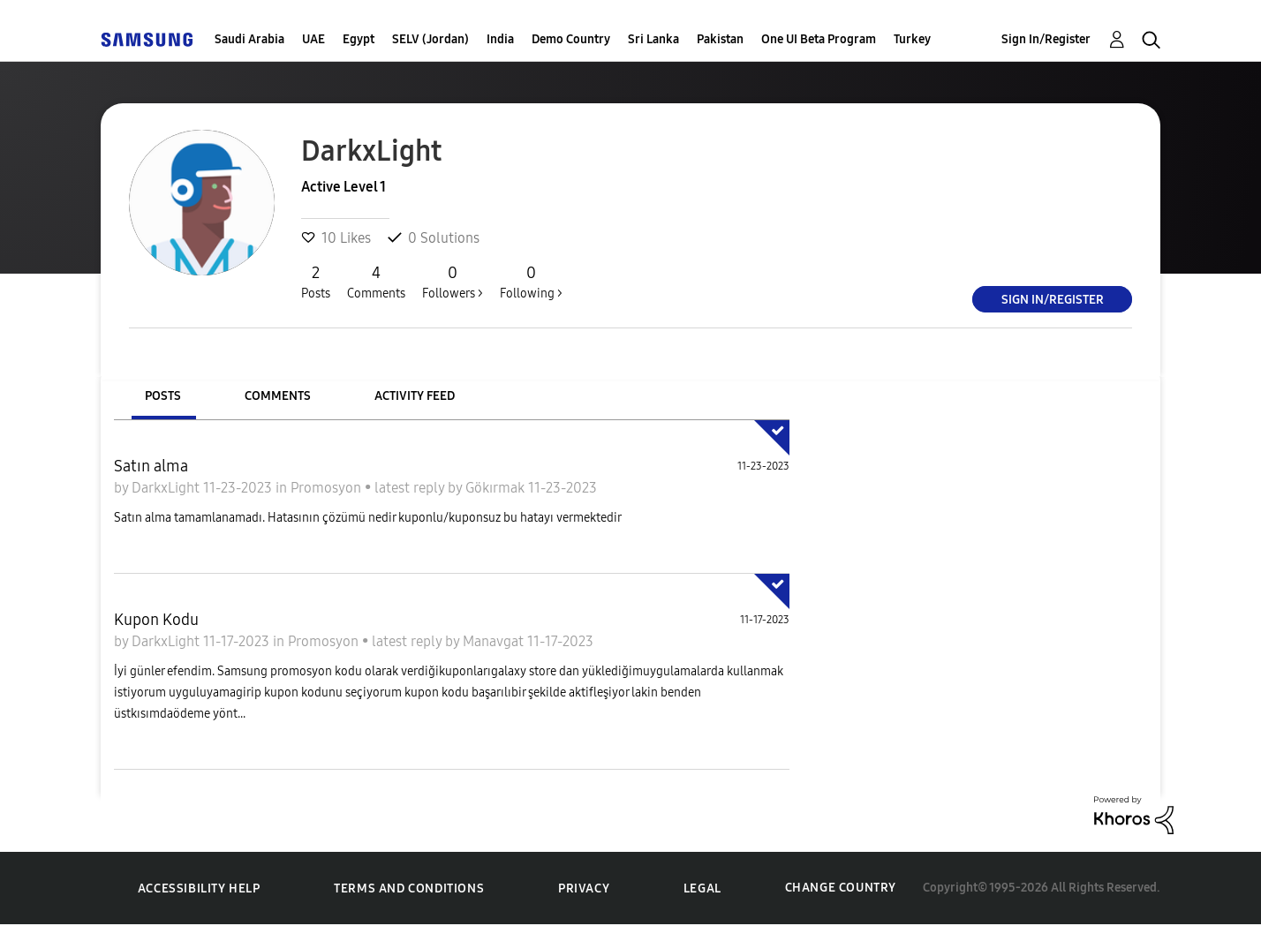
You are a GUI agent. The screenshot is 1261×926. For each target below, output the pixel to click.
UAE (313, 39)
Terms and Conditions (409, 888)
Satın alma (151, 466)
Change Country (840, 887)
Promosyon (328, 487)
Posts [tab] (163, 395)
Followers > (452, 281)
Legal (702, 888)
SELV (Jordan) (430, 39)
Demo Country (571, 39)
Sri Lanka (653, 39)
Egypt (358, 39)
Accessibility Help (199, 888)
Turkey (912, 39)
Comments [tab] (278, 395)
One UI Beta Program (818, 39)
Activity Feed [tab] (414, 395)
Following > (531, 281)
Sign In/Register (1046, 39)
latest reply (411, 487)
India (500, 39)
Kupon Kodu (156, 619)
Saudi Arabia (249, 39)
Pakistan (720, 39)
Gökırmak (496, 487)
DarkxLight (167, 487)
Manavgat (495, 641)
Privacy (583, 888)
